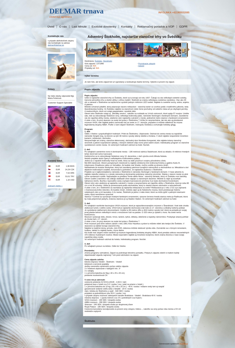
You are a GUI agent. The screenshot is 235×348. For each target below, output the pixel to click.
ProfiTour (183, 344)
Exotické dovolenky (104, 26)
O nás (63, 26)
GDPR (183, 26)
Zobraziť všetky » (55, 186)
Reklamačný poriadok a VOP (155, 26)
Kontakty (126, 26)
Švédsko (98, 61)
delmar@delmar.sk (56, 45)
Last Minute (79, 26)
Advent (141, 66)
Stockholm (107, 61)
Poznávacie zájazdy (146, 63)
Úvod (51, 26)
